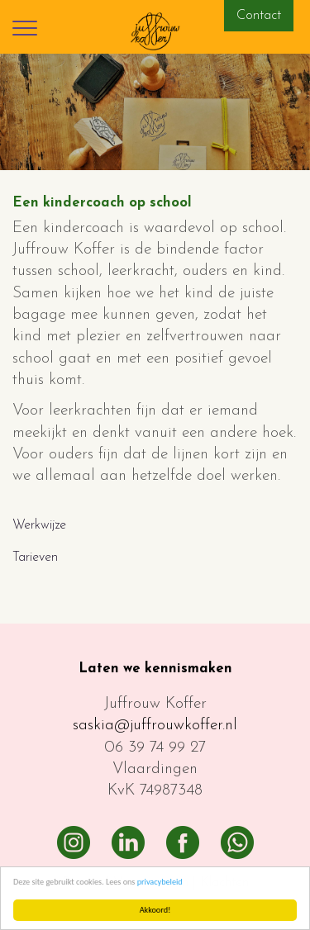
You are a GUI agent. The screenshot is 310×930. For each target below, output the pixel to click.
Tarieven (35, 557)
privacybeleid (160, 881)
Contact (258, 15)
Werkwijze (39, 525)
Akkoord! (155, 909)
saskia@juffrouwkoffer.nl (155, 725)
